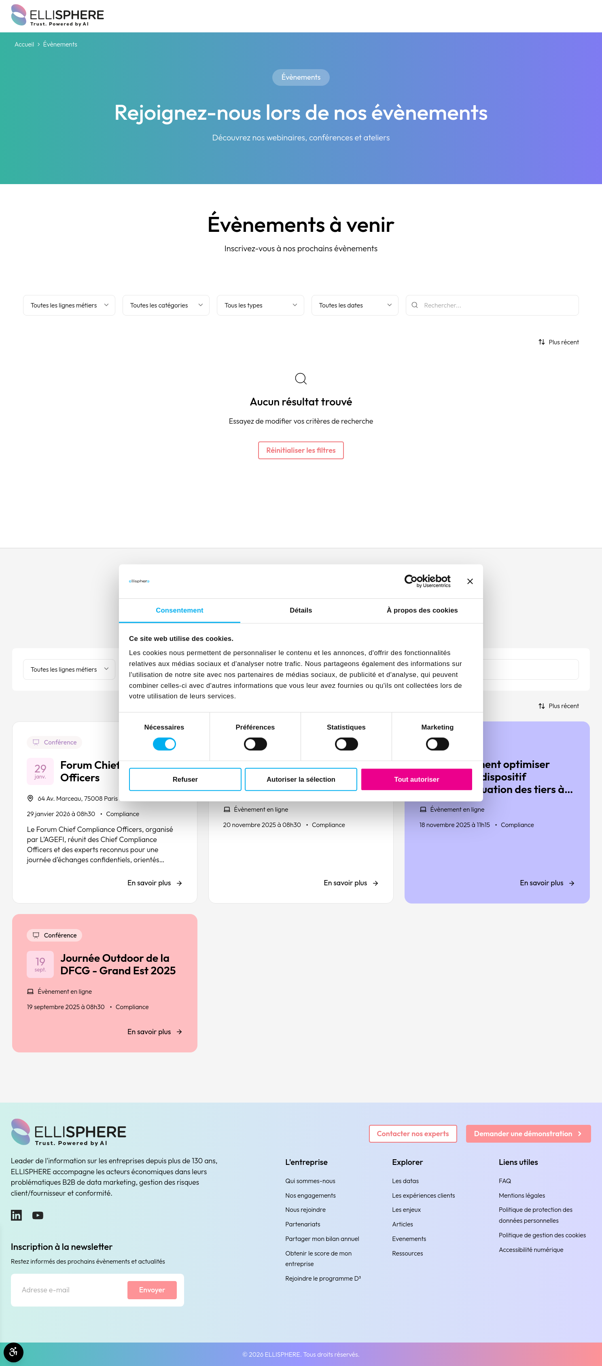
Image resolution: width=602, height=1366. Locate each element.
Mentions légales (522, 1195)
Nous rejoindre (305, 1209)
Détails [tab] (301, 610)
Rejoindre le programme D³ (323, 1278)
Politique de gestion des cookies (542, 1235)
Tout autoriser (416, 779)
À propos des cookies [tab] (422, 610)
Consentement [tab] (179, 610)
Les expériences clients (423, 1195)
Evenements (409, 1238)
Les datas (405, 1181)
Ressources (407, 1253)
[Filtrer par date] (355, 305)
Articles (402, 1224)
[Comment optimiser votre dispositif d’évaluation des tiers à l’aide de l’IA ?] (497, 812)
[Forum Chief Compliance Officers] (105, 812)
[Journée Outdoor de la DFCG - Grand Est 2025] (105, 983)
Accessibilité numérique (531, 1249)
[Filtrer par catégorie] (166, 305)
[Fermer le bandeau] (470, 581)
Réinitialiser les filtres (301, 450)
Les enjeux (406, 1209)
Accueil (24, 44)
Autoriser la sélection (301, 779)
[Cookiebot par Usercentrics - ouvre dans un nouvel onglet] (415, 581)
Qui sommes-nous (310, 1181)
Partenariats (302, 1224)
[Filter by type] (260, 305)
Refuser (185, 779)
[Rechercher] (492, 305)
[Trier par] (558, 341)
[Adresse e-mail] (69, 1290)
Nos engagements (310, 1195)
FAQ (505, 1181)
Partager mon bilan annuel (322, 1238)
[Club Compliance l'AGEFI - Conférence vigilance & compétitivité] (301, 812)
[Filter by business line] (69, 305)
